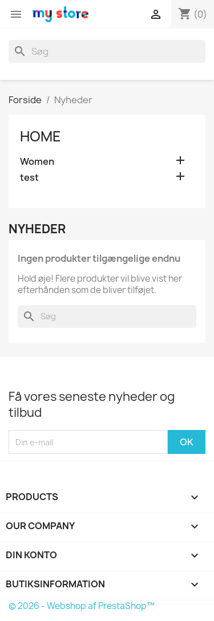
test (29, 178)
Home (40, 136)
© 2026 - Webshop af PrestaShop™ (82, 606)
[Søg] (107, 51)
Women (37, 162)
